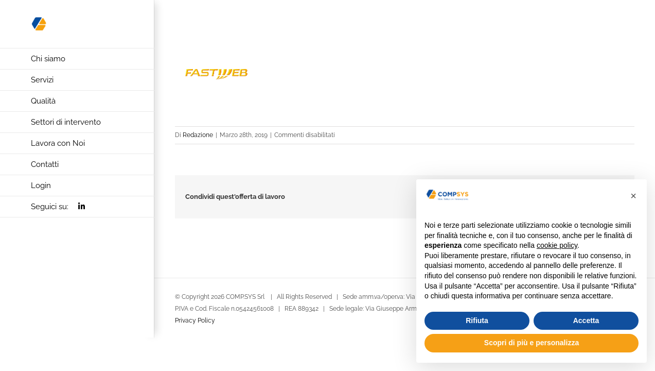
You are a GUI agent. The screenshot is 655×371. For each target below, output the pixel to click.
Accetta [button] (586, 320)
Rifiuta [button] (477, 320)
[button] (633, 196)
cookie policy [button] (557, 245)
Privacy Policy (195, 320)
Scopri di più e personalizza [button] (531, 343)
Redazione (198, 135)
